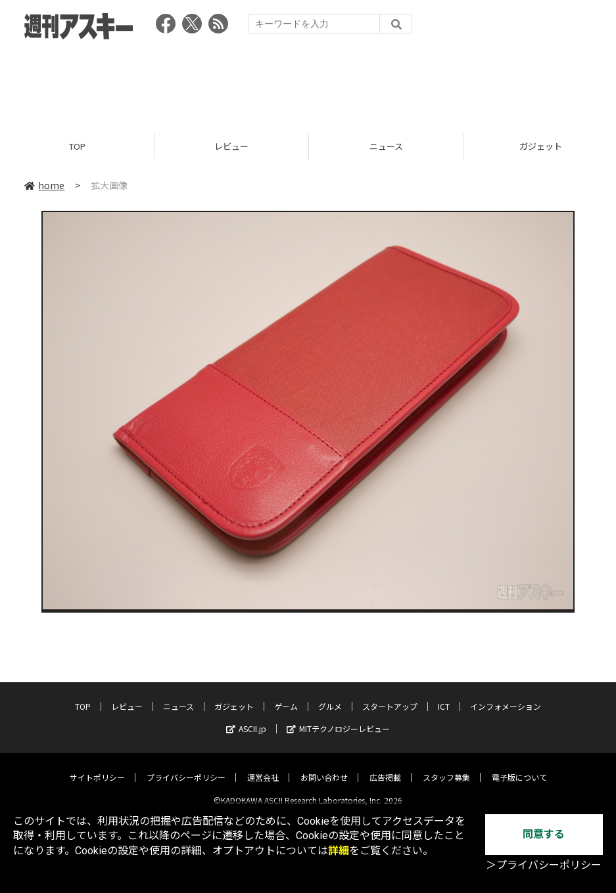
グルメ (330, 695)
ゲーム (286, 695)
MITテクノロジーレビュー (338, 718)
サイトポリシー (97, 766)
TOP (77, 146)
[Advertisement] (308, 82)
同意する (544, 834)
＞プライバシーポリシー (544, 865)
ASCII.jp (246, 718)
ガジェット (234, 695)
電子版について (519, 766)
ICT (444, 695)
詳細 (338, 850)
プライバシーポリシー (186, 766)
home (44, 185)
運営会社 (263, 766)
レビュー (231, 146)
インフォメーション (505, 695)
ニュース (386, 146)
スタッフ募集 (446, 766)
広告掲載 (385, 766)
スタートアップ (389, 695)
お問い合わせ (324, 766)
